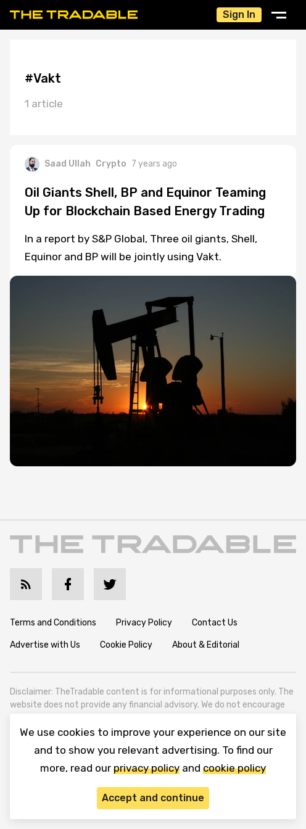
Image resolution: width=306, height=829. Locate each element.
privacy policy (147, 768)
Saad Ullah (58, 164)
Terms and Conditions (53, 622)
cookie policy (234, 768)
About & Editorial (205, 645)
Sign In (239, 14)
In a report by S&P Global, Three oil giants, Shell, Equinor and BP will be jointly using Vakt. (141, 248)
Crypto (111, 164)
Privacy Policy (144, 622)
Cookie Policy (126, 645)
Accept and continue (153, 798)
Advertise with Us (45, 645)
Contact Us (215, 622)
